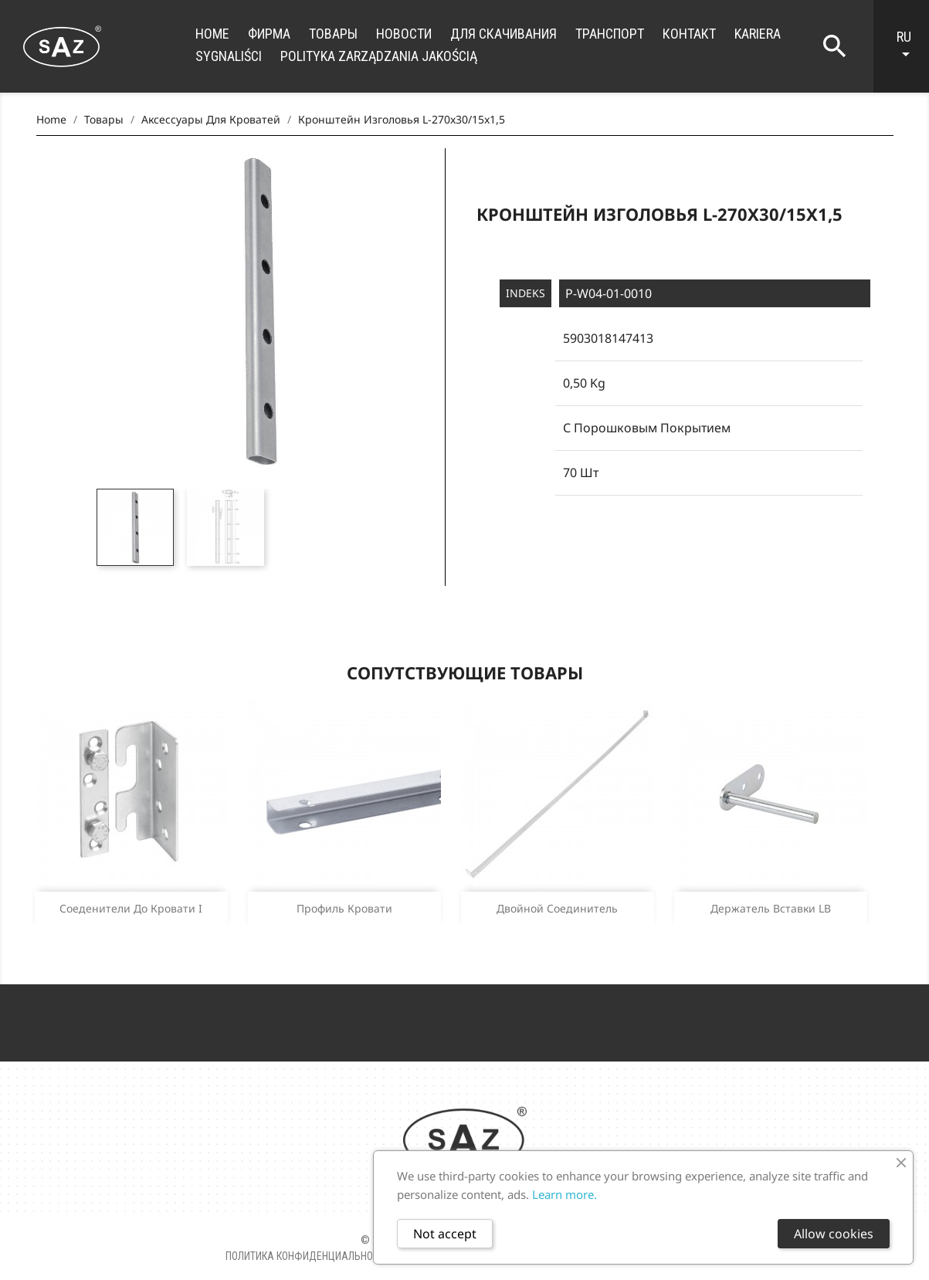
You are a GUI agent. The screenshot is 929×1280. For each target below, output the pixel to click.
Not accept (444, 1233)
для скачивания (503, 33)
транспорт (609, 33)
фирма (269, 33)
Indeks (525, 293)
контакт (689, 33)
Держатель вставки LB (770, 908)
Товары (333, 33)
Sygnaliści (228, 56)
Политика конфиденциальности (308, 1256)
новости (404, 33)
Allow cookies (833, 1233)
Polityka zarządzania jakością (378, 56)
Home (212, 33)
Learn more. (564, 1194)
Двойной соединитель (557, 908)
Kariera (757, 33)
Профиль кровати (344, 908)
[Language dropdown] (909, 46)
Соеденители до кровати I (130, 908)
